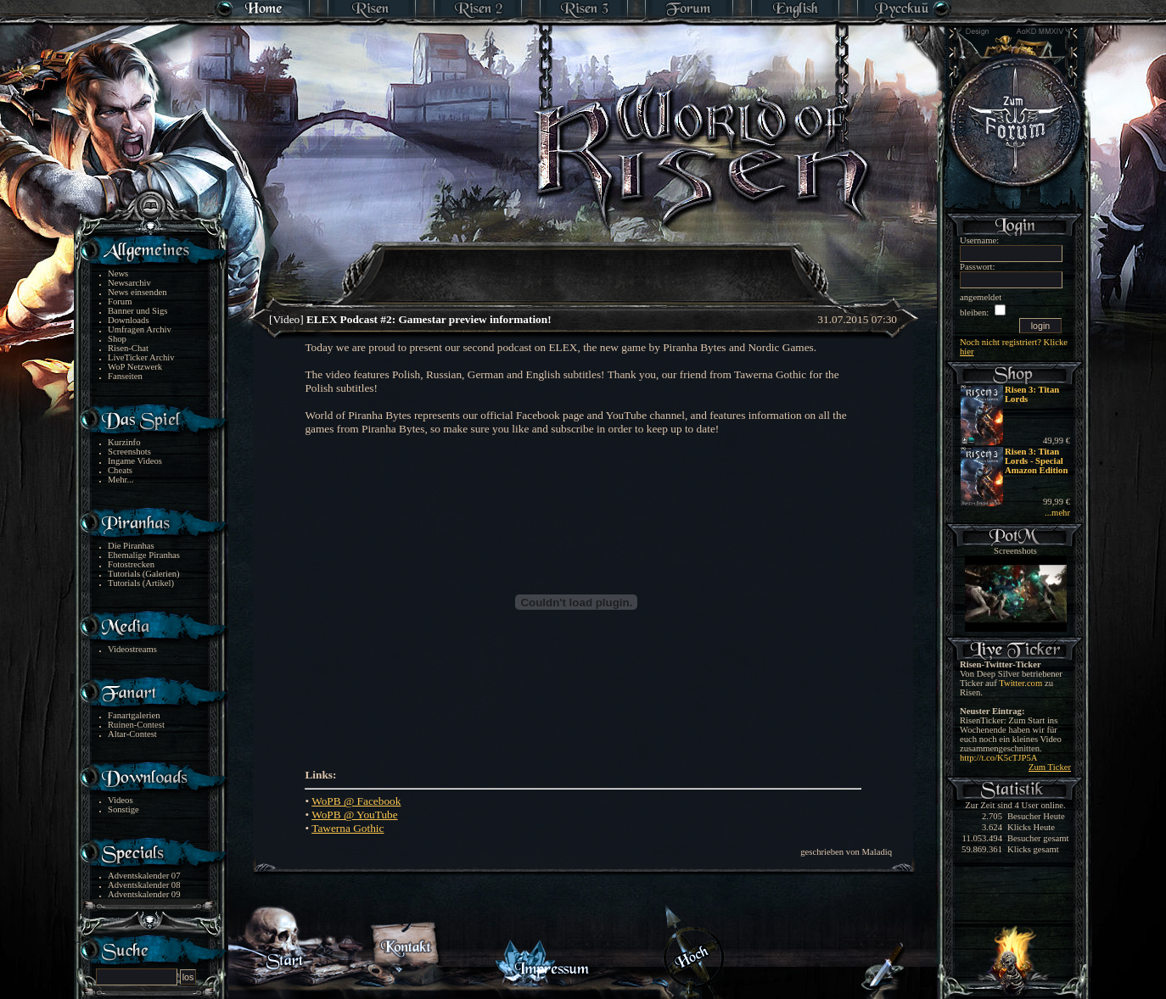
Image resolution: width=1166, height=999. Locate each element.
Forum (120, 301)
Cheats (120, 470)
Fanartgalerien (134, 715)
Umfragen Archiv (139, 329)
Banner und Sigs (137, 310)
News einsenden (137, 292)
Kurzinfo (124, 442)
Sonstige (123, 809)
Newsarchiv (129, 282)
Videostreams (132, 649)
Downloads (128, 320)
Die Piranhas (131, 545)
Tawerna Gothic (347, 828)
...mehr (1057, 512)
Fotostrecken (131, 564)
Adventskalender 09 (144, 894)
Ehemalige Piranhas (144, 555)
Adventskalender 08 (144, 885)
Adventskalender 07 (144, 875)
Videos (120, 800)
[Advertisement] (584, 263)
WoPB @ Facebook (356, 801)
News (118, 273)
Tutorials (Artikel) (141, 583)
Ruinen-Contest (136, 724)
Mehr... (121, 479)
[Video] (410, 319)
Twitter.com (1020, 683)
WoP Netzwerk (135, 366)
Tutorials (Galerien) (144, 573)
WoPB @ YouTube (354, 814)
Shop (117, 338)
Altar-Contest (132, 734)
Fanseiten (125, 376)
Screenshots (129, 451)
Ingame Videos (135, 461)
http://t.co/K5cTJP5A (998, 757)
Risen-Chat (128, 348)
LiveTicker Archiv (141, 357)
